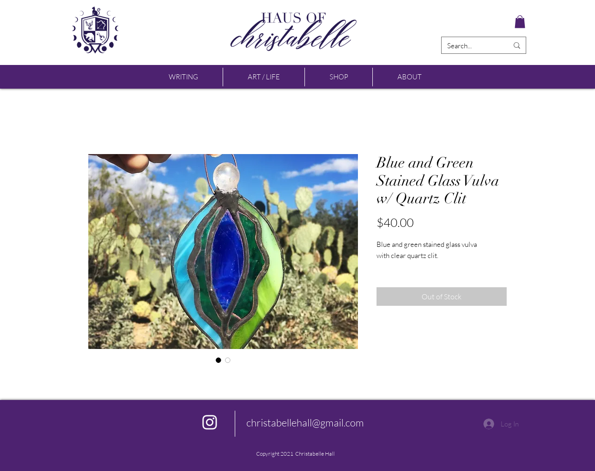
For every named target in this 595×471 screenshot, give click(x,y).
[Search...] (470, 45)
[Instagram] (209, 422)
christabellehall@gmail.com (305, 422)
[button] (520, 21)
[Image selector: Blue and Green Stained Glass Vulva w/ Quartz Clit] (218, 360)
